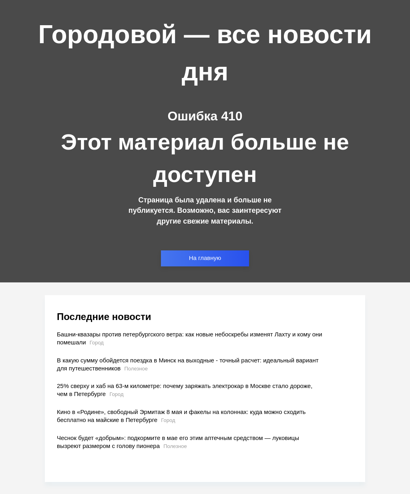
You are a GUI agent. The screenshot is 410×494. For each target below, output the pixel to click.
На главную (205, 257)
